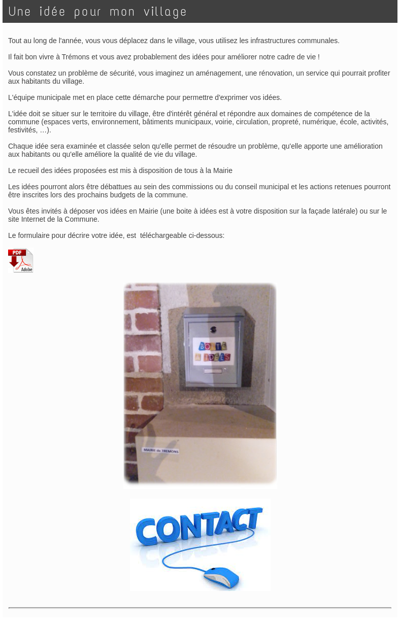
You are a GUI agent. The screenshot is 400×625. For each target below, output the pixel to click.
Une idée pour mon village (98, 11)
